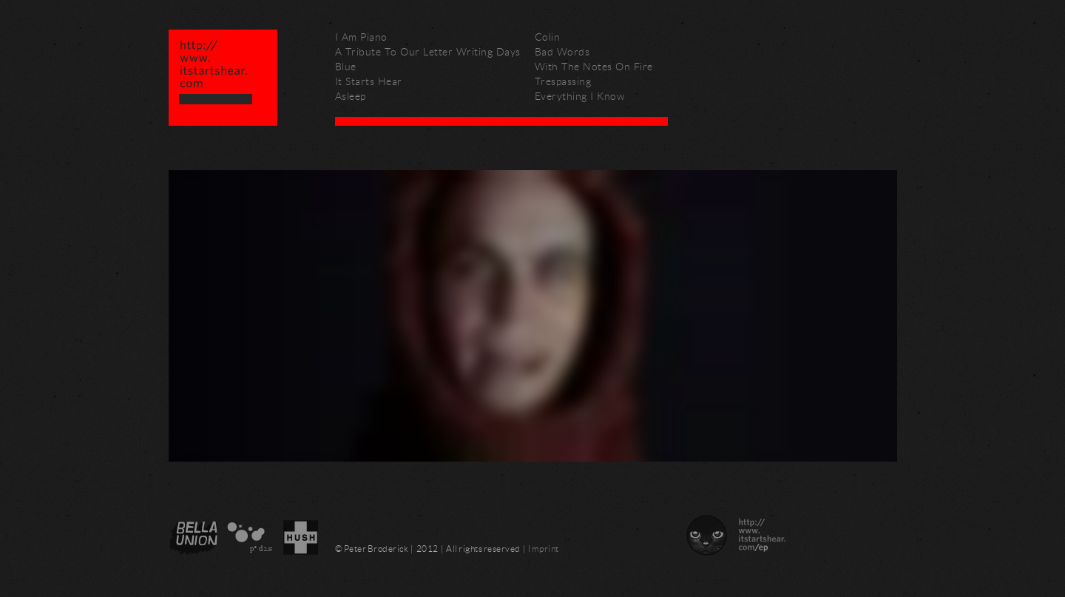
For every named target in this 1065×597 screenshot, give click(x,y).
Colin (548, 36)
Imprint (543, 548)
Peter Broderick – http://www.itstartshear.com (223, 78)
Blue (345, 66)
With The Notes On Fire (594, 66)
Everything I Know (580, 96)
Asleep (350, 96)
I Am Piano (361, 36)
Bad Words (562, 51)
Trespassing (563, 81)
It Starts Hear (368, 81)
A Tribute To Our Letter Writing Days (428, 51)
